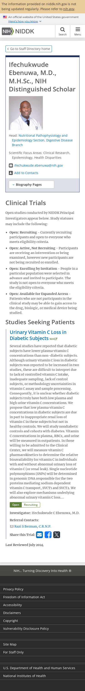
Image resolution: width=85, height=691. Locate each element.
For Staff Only (13, 652)
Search (63, 31)
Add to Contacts (26, 173)
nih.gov (68, 9)
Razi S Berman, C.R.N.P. (32, 526)
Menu (78, 31)
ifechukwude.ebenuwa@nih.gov (38, 165)
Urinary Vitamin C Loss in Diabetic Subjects (38, 335)
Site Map (10, 644)
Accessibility (12, 605)
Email (40, 534)
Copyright (10, 621)
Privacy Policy (13, 589)
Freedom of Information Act (24, 597)
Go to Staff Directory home (30, 49)
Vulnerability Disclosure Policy (26, 628)
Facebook (49, 534)
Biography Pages (29, 184)
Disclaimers (12, 613)
